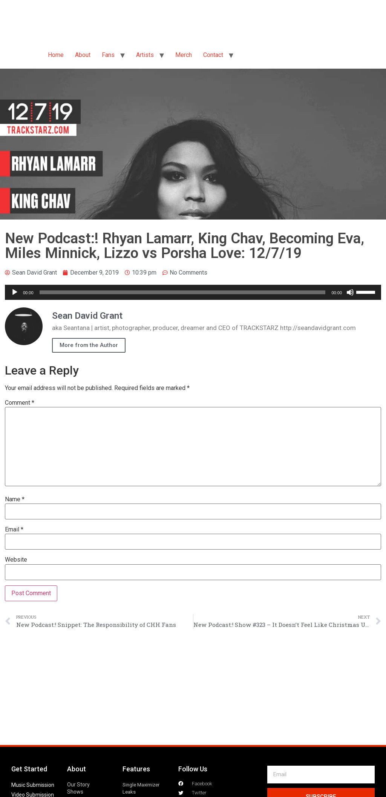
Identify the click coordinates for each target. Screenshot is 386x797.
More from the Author (89, 345)
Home (56, 54)
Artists (145, 54)
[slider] (183, 292)
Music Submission (32, 785)
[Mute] (350, 292)
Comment (19, 403)
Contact (213, 54)
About (82, 54)
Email (14, 530)
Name (15, 499)
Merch (183, 54)
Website (16, 560)
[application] (193, 292)
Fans (108, 54)
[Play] (14, 292)
